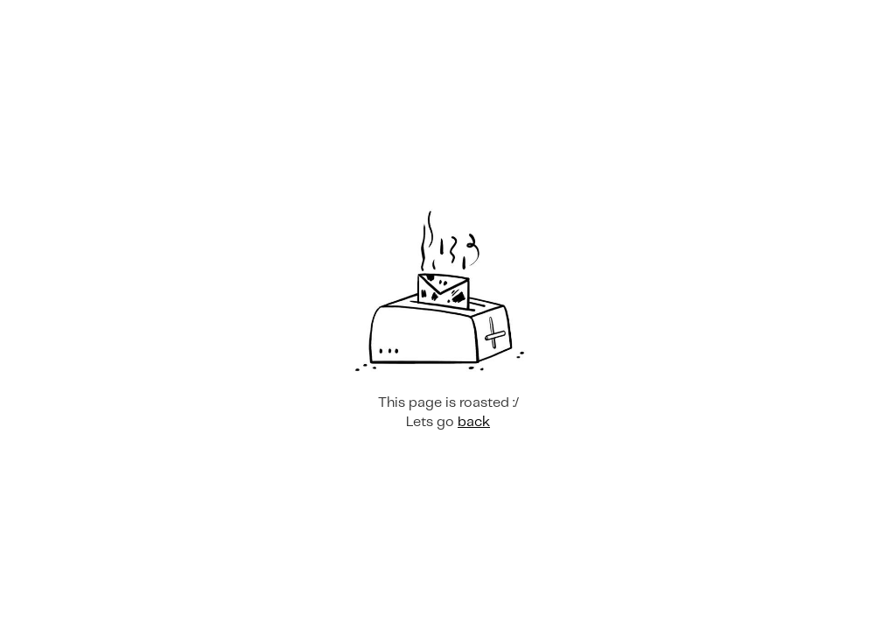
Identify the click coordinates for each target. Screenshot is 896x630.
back (474, 422)
